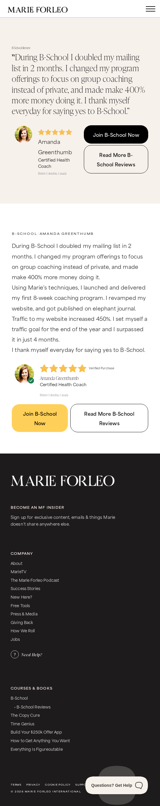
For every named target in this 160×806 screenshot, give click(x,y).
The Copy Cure (25, 715)
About (16, 563)
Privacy (33, 784)
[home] (44, 9)
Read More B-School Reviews (116, 159)
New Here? (21, 597)
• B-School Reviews (32, 706)
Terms (16, 784)
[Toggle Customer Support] (117, 785)
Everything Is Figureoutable (37, 749)
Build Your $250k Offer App (36, 732)
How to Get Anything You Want (40, 740)
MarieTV (18, 571)
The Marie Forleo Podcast (35, 580)
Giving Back (22, 622)
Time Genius (23, 723)
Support (82, 784)
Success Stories (25, 588)
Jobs (15, 639)
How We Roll (23, 630)
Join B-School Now (116, 134)
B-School (24, 233)
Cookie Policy (58, 784)
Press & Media (24, 613)
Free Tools (20, 605)
